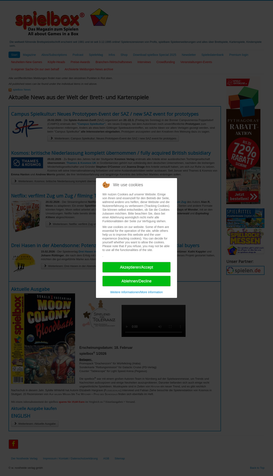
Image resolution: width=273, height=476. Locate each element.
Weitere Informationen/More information (136, 292)
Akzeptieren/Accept (136, 267)
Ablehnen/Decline (136, 281)
